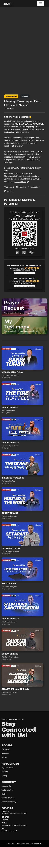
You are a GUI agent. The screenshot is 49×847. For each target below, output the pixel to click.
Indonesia (25, 96)
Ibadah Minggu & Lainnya (29, 179)
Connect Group (22, 181)
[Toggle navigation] (40, 3)
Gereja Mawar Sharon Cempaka (24, 176)
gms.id (8, 191)
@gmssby (34, 187)
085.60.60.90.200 (23, 173)
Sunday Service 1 (11, 96)
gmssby (9, 187)
